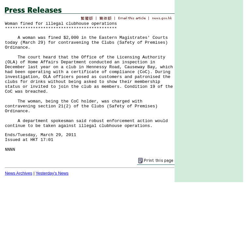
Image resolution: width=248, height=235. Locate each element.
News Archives (18, 173)
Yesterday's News (52, 173)
